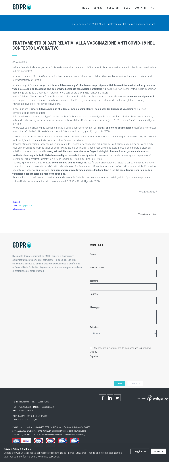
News (81, 24)
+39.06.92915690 (23, 407)
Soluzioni (113, 7)
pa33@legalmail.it (25, 410)
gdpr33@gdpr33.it (24, 206)
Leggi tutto (140, 453)
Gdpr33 (98, 7)
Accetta (158, 453)
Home (85, 7)
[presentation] (113, 365)
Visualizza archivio (147, 214)
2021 (95, 24)
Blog (127, 7)
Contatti (140, 7)
